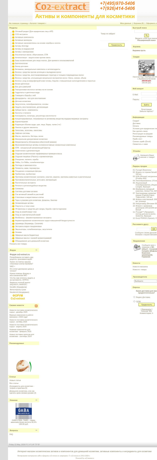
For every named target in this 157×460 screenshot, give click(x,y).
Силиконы (19, 188)
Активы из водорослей (24, 49)
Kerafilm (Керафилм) (18, 287)
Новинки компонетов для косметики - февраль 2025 (20, 330)
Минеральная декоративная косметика (31, 139)
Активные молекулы (23, 40)
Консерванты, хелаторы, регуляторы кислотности (35, 116)
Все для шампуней (23, 87)
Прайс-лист (137, 139)
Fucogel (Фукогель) (143, 170)
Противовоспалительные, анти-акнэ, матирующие (35, 180)
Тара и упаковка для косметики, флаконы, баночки (36, 200)
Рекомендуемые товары (143, 136)
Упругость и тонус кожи (24, 206)
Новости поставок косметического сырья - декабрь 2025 (23, 311)
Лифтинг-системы (22, 133)
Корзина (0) (139, 23)
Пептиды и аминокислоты (25, 165)
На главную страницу (18, 23)
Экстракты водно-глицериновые (28, 226)
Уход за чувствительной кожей (27, 215)
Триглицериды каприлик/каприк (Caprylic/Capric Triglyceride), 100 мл (146, 195)
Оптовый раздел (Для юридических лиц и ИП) (34, 31)
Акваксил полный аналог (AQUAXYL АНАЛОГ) (20, 283)
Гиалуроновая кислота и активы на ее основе (34, 90)
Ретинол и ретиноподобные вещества (30, 186)
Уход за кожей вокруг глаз (25, 212)
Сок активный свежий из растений (29, 194)
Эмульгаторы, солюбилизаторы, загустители (33, 229)
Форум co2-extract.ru (20, 254)
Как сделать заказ (140, 131)
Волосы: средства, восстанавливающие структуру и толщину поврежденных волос (49, 75)
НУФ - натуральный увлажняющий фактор (32, 148)
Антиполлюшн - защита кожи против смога (32, 58)
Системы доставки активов (26, 191)
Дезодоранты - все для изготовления (30, 98)
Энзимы (18, 232)
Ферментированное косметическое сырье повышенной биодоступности (44, 221)
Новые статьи (15, 380)
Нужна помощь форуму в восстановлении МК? (20, 274)
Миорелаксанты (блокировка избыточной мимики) (35, 142)
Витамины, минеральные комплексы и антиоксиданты (37, 69)
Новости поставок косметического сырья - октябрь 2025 (23, 321)
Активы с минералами (24, 52)
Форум (13, 250)
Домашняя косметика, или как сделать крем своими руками (21, 392)
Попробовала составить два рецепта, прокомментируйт (21, 258)
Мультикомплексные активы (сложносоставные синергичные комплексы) (45, 145)
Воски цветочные (22, 84)
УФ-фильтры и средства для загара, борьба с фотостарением (40, 209)
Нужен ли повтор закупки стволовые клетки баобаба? (21, 263)
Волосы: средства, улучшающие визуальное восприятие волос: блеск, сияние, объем (50, 78)
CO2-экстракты (21, 34)
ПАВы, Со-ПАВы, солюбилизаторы (29, 162)
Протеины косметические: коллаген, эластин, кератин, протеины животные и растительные (53, 177)
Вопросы (14, 430)
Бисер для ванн (21, 66)
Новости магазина (140, 267)
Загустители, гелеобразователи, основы (31, 104)
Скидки (136, 57)
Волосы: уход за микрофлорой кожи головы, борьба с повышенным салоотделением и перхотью (55, 81)
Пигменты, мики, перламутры (27, 168)
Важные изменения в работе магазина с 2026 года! (21, 316)
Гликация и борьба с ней (25, 95)
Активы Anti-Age (21, 46)
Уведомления (139, 241)
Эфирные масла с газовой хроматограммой (33, 238)
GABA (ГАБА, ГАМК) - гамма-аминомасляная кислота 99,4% (23, 421)
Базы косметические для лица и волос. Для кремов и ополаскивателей (44, 60)
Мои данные (125, 23)
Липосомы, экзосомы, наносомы (28, 130)
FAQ (11, 434)
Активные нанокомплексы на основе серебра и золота (37, 43)
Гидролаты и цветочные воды (27, 92)
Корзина (136, 47)
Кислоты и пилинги (23, 113)
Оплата (136, 126)
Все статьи (13, 383)
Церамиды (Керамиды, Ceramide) (29, 223)
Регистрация (146, 109)
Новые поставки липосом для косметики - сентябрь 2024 (21, 335)
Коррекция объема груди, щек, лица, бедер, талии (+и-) (38, 124)
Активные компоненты (24, 37)
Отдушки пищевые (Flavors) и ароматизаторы (34, 156)
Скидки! (136, 121)
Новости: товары (140, 270)
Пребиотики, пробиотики (25, 174)
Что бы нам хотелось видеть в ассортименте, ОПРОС (22, 279)
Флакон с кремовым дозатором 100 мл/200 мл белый (146, 208)
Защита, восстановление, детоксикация (31, 107)
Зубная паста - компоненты (26, 110)
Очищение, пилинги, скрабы (26, 159)
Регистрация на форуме (143, 134)
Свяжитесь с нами (140, 144)
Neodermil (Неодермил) (19, 292)
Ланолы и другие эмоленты (26, 127)
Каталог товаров (37, 23)
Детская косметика (23, 101)
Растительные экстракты (25, 183)
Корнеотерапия (21, 122)
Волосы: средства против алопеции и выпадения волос (38, 72)
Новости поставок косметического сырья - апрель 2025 (23, 326)
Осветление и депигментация (27, 151)
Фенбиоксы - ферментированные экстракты (33, 218)
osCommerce (89, 458)
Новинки (13, 400)
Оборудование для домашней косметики (32, 241)
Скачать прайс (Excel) (142, 141)
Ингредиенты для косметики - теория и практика (21, 387)
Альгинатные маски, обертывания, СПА (31, 55)
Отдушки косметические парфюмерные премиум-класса (38, 154)
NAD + (12, 266)
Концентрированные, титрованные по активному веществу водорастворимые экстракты (51, 119)
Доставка (136, 123)
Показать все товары (18, 244)
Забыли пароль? (146, 111)
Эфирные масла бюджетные (27, 235)
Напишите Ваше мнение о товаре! (147, 156)
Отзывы (136, 151)
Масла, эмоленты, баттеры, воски (29, 136)
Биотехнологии (21, 63)
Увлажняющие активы (24, 203)
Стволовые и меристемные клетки (29, 197)
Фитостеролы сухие (18, 290)
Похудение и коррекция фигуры (28, 171)
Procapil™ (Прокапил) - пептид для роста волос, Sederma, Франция (146, 214)
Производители (140, 277)
